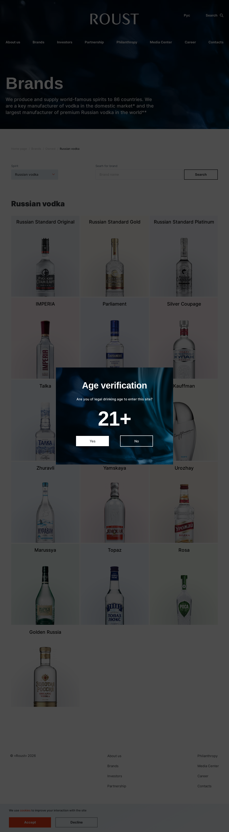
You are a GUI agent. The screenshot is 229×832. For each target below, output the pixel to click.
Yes (92, 441)
